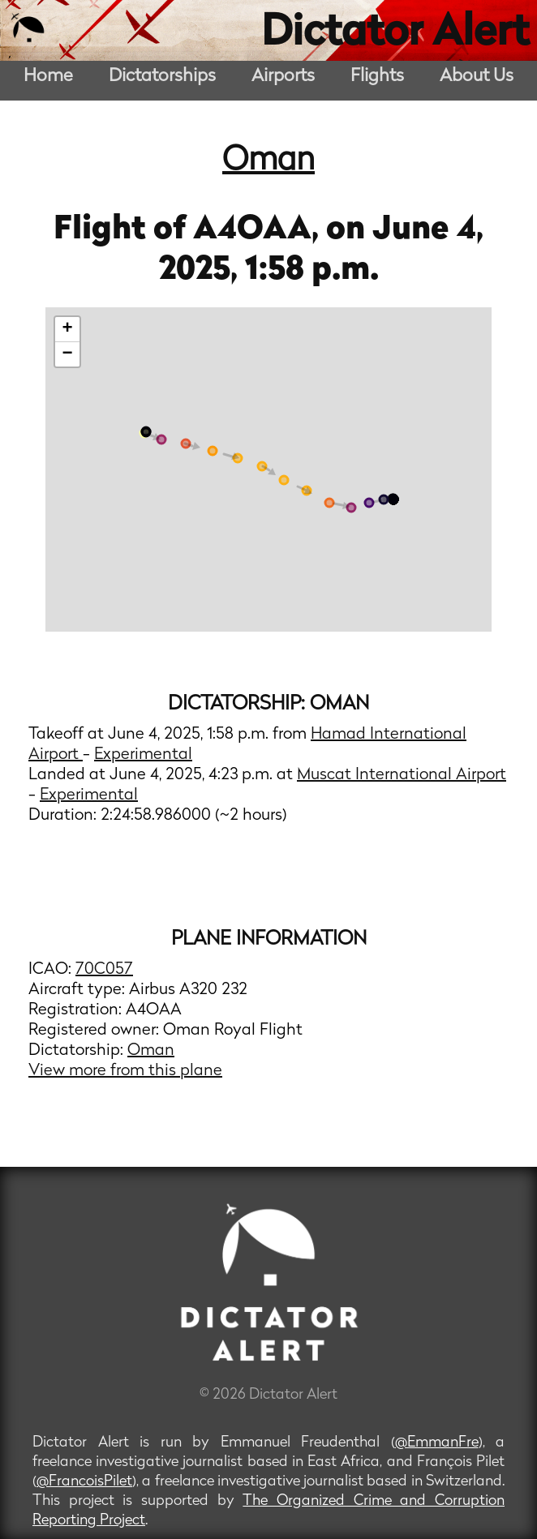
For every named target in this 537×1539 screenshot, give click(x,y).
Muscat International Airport (401, 775)
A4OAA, (259, 230)
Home (48, 76)
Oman (268, 161)
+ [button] (67, 329)
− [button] (67, 354)
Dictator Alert (395, 34)
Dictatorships (162, 76)
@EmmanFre (437, 1443)
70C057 (104, 970)
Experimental (143, 755)
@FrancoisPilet (84, 1482)
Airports (283, 76)
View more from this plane (125, 1071)
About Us (476, 76)
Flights (377, 76)
